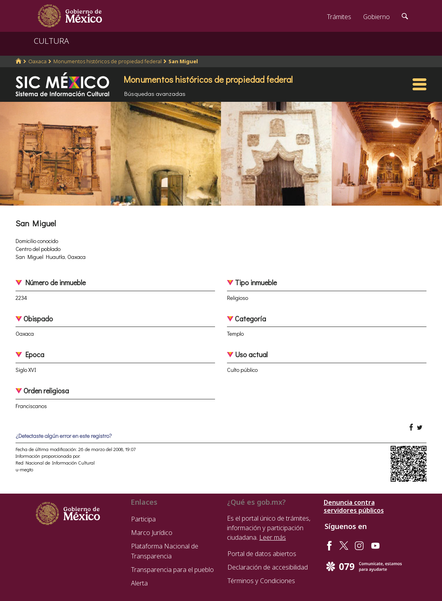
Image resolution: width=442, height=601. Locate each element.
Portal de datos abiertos (261, 553)
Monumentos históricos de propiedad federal (107, 61)
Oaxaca (37, 61)
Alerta (139, 583)
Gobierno (376, 16)
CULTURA (51, 40)
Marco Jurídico (151, 532)
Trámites (339, 16)
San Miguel (183, 61)
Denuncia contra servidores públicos (354, 506)
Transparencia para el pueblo (172, 569)
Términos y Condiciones (261, 580)
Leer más (272, 537)
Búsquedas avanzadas (155, 93)
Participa (143, 519)
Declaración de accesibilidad (267, 567)
